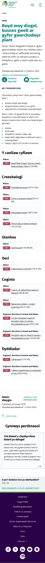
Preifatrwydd (22, 516)
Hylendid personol (19, 187)
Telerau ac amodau (22, 511)
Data (22, 536)
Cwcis (22, 531)
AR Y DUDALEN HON (22, 88)
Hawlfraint (22, 497)
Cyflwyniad (16, 359)
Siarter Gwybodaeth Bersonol (22, 521)
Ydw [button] (4, 483)
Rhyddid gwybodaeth (22, 506)
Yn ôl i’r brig (11, 416)
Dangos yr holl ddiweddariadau (30, 398)
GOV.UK (22, 542)
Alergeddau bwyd (19, 212)
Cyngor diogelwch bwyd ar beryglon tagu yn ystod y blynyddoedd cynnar (23, 321)
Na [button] (7, 483)
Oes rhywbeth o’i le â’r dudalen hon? (20, 488)
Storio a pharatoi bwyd (21, 198)
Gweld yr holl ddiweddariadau (15, 75)
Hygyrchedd (22, 501)
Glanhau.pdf (16, 247)
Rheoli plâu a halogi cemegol (24, 223)
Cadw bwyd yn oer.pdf (21, 269)
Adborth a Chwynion (22, 526)
